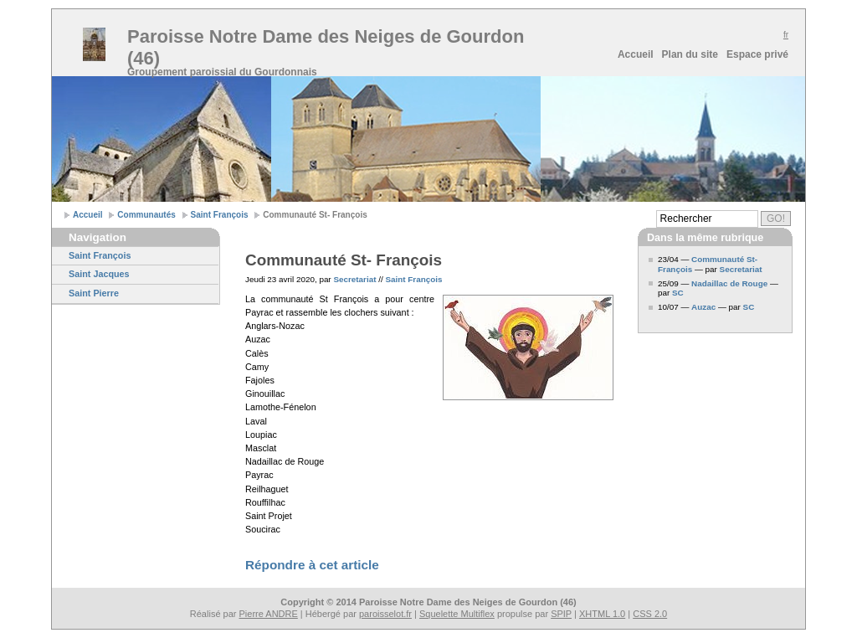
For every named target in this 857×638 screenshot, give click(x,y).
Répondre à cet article (312, 565)
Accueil (636, 54)
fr (785, 34)
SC (678, 292)
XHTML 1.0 (602, 614)
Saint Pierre (94, 293)
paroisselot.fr (385, 614)
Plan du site (690, 54)
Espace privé (757, 54)
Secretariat (354, 279)
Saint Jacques (99, 274)
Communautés (146, 214)
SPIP (561, 614)
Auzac (703, 306)
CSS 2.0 (650, 614)
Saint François (220, 214)
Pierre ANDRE (268, 614)
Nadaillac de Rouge (729, 283)
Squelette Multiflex (457, 614)
